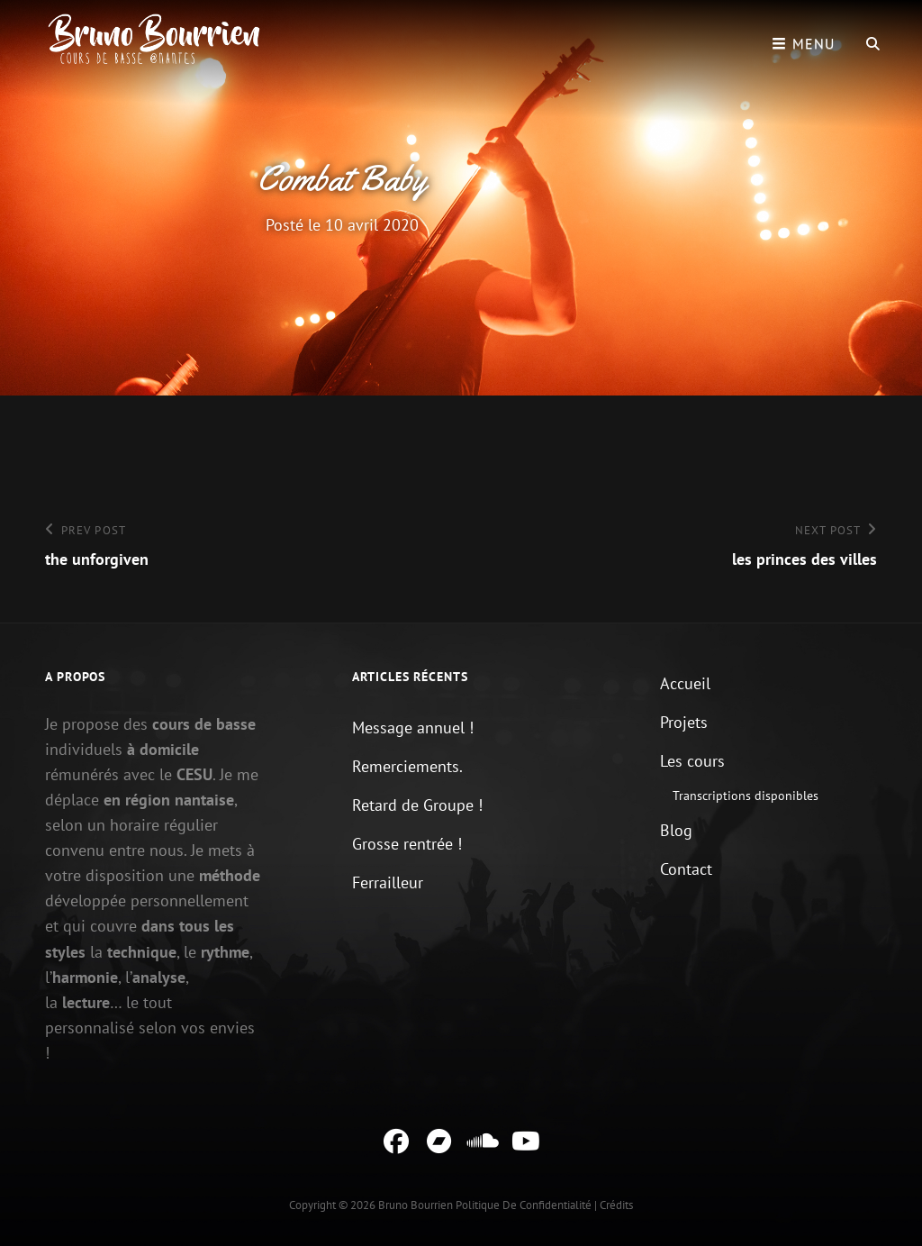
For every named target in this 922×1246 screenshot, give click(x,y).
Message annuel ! (413, 727)
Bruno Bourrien (415, 1205)
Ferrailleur (387, 882)
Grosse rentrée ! (407, 843)
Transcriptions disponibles (745, 795)
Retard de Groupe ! (417, 805)
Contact (686, 869)
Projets (684, 722)
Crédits (616, 1205)
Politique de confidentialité (524, 1205)
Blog (676, 830)
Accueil (685, 683)
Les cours (692, 760)
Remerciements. (407, 766)
